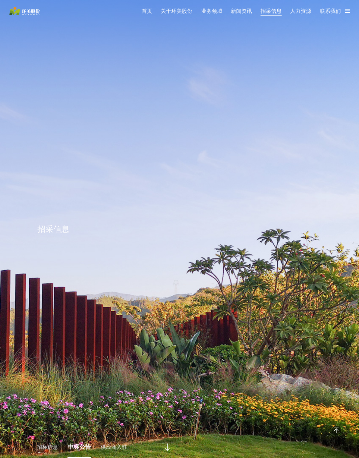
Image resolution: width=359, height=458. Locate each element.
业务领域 (211, 11)
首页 (147, 11)
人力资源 (300, 11)
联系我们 (330, 11)
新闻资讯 (241, 11)
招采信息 (271, 11)
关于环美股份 (176, 11)
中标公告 (78, 447)
